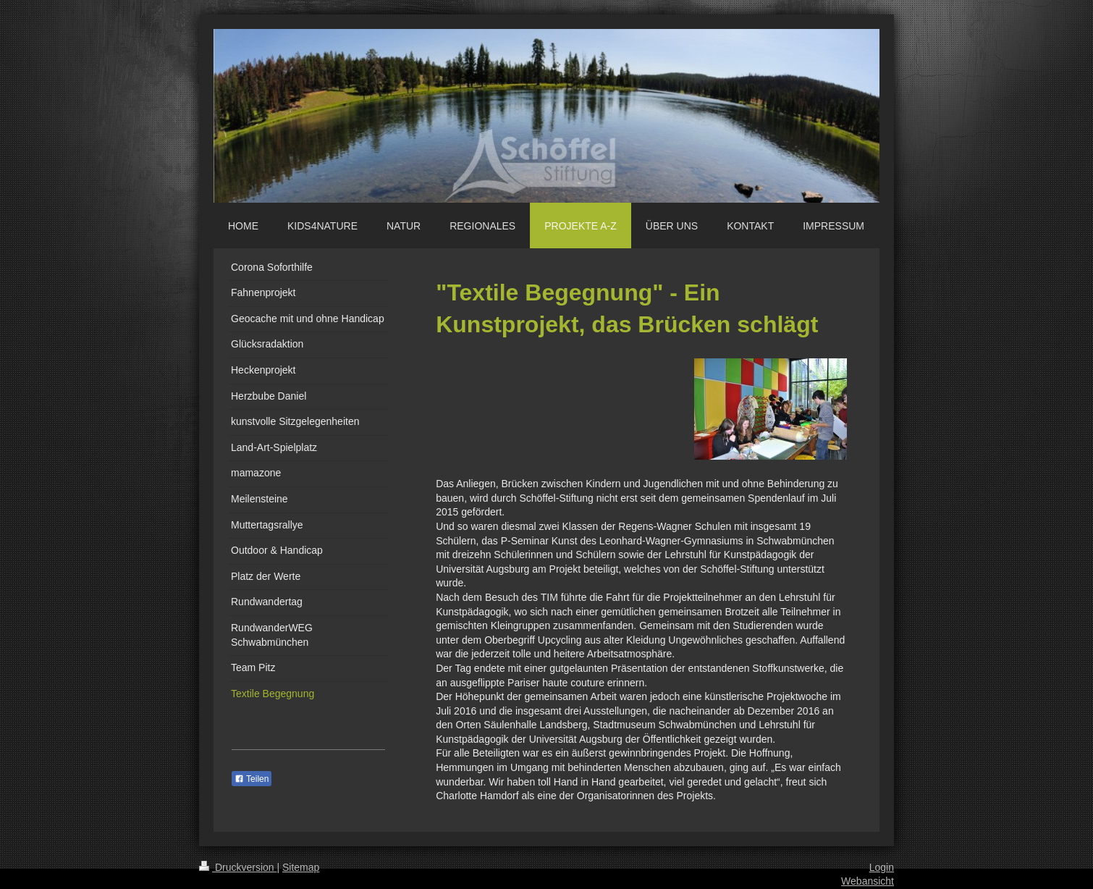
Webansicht (867, 881)
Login (881, 867)
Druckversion (238, 867)
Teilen (252, 779)
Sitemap (300, 867)
